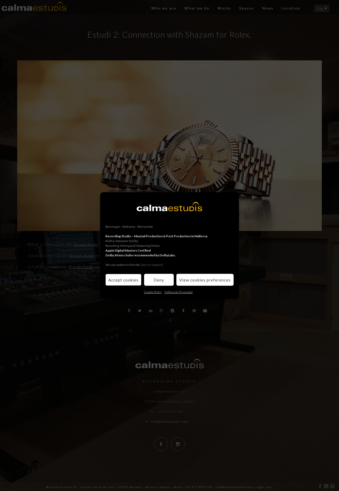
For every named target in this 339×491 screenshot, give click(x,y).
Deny (159, 279)
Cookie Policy (153, 292)
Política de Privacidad (178, 292)
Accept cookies (123, 279)
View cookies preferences (205, 279)
